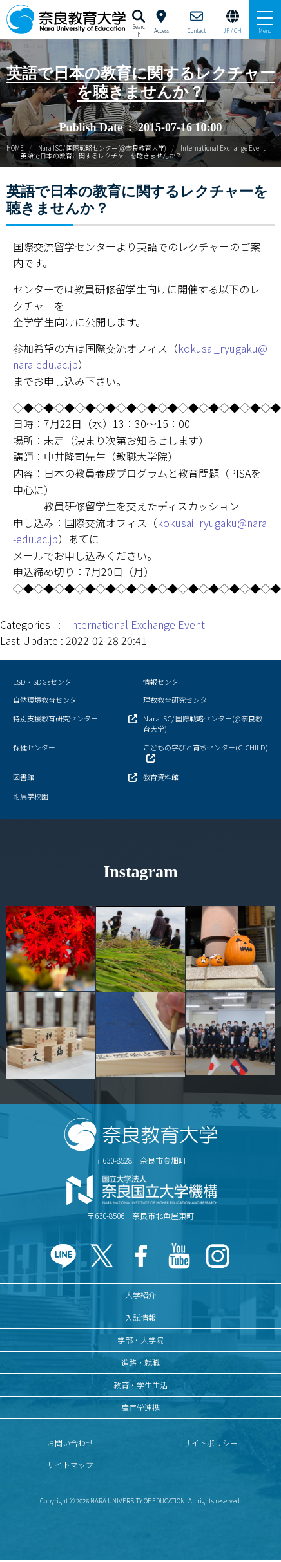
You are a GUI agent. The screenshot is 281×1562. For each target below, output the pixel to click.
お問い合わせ (70, 1442)
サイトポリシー (211, 1442)
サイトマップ (70, 1464)
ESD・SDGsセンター (46, 681)
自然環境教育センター (48, 699)
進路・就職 (140, 1362)
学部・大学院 (140, 1339)
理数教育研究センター (178, 699)
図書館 (23, 777)
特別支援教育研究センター (55, 718)
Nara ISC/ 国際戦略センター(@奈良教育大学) (102, 148)
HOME (15, 148)
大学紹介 (140, 1294)
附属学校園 (30, 796)
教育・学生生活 (140, 1384)
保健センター (34, 747)
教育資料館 (161, 777)
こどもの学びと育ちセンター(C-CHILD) (205, 747)
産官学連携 (140, 1407)
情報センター (164, 681)
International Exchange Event (223, 148)
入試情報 (140, 1317)
